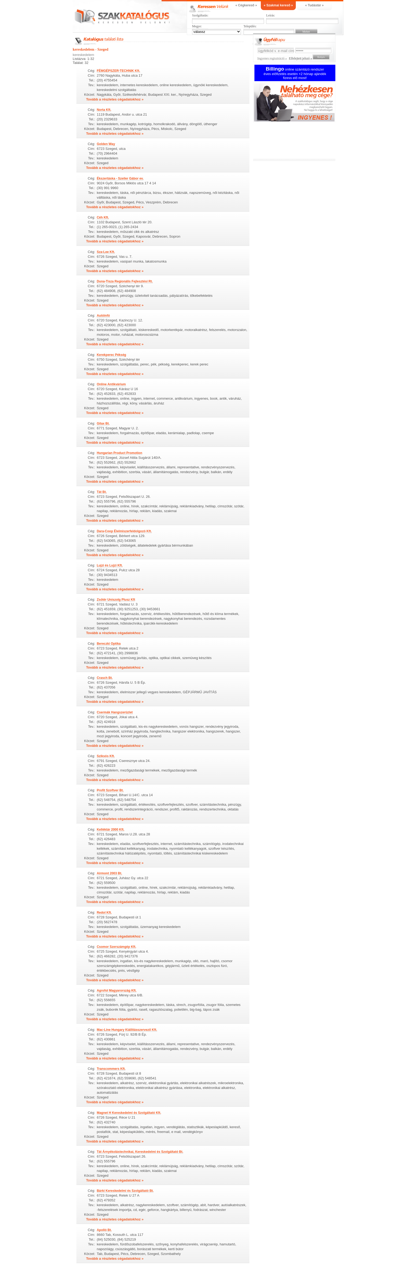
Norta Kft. (104, 110)
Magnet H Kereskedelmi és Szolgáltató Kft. (129, 1113)
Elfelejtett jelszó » (300, 58)
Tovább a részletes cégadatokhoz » (115, 99)
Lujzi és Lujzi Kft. (110, 565)
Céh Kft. (103, 217)
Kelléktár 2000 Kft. (110, 829)
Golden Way (106, 144)
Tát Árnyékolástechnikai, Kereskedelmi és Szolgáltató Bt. (140, 1152)
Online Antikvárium (111, 384)
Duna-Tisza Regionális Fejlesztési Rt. (125, 281)
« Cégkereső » (246, 5)
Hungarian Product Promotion (119, 453)
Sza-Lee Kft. (106, 252)
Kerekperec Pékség (111, 355)
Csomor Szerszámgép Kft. (116, 947)
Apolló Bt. (104, 1230)
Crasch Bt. (105, 678)
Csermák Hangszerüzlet (115, 712)
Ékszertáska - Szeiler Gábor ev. (120, 178)
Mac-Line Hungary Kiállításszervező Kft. (127, 1030)
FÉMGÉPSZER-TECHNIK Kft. (118, 71)
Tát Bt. (102, 492)
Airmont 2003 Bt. (109, 873)
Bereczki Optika (109, 644)
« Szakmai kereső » (278, 5)
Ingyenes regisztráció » (272, 58)
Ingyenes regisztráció (298, 103)
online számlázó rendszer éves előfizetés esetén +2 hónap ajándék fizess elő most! (295, 73)
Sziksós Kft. (106, 756)
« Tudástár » (314, 5)
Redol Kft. (104, 912)
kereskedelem (83, 55)
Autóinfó (103, 315)
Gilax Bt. (103, 423)
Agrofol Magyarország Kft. (117, 990)
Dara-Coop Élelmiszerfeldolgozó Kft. (124, 531)
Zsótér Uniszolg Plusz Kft (116, 599)
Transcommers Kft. (111, 1069)
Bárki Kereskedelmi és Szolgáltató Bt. (125, 1191)
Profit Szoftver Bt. (110, 790)
